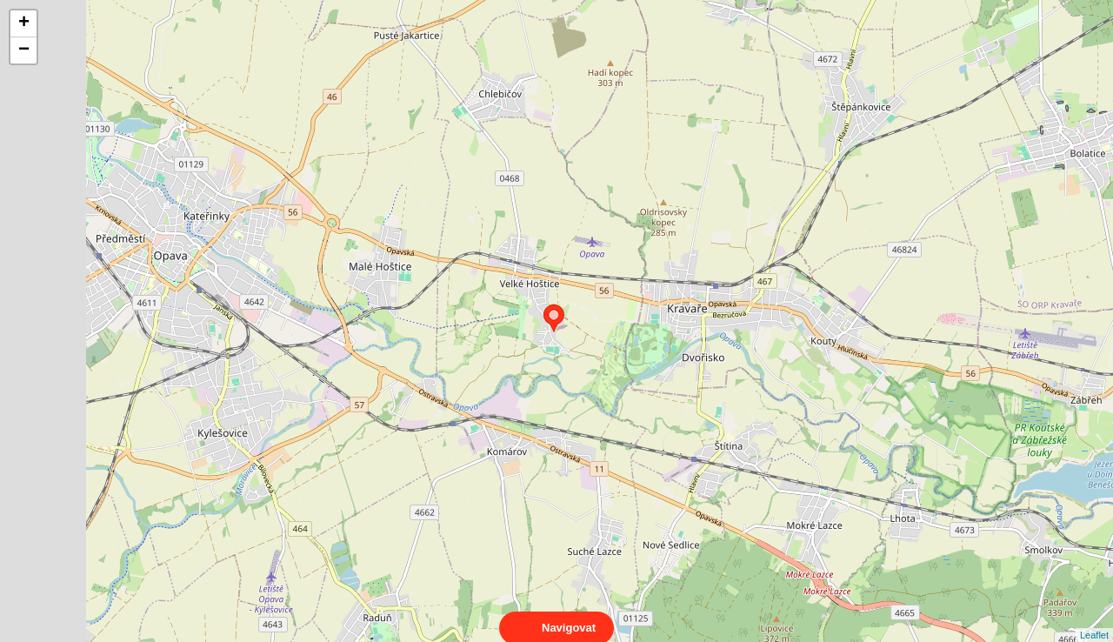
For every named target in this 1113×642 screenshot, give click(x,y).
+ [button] (24, 23)
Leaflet (1094, 619)
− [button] (24, 50)
